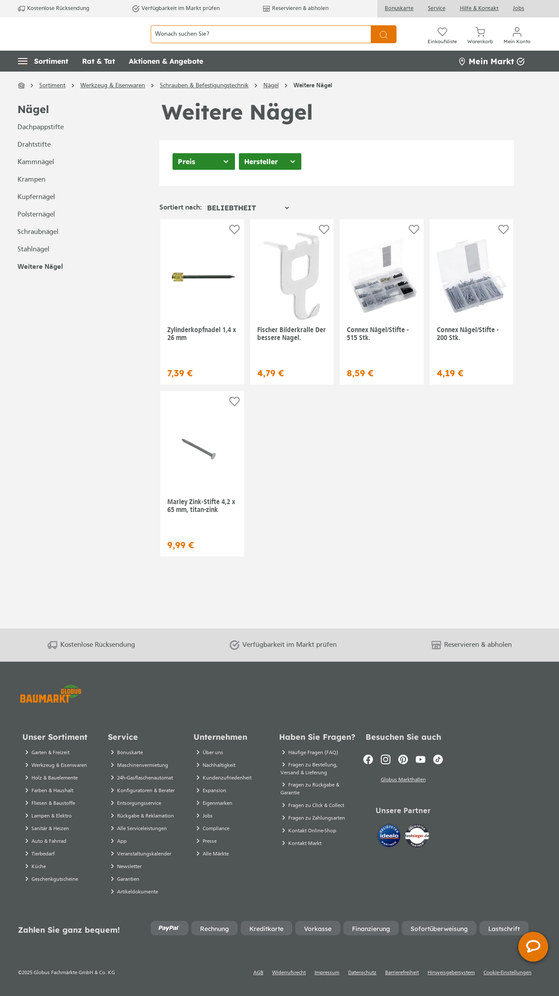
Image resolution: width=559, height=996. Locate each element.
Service (436, 8)
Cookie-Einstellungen (507, 972)
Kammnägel (35, 182)
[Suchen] (384, 44)
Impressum (326, 972)
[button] (43, 80)
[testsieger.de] (417, 837)
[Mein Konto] (517, 43)
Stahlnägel (33, 269)
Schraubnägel (38, 251)
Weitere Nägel (40, 286)
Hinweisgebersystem (451, 972)
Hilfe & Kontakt (479, 8)
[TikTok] (438, 759)
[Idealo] (390, 837)
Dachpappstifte (40, 147)
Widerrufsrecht (289, 972)
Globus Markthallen (403, 781)
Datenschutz (362, 972)
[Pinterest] (403, 759)
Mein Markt (491, 81)
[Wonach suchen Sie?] (261, 44)
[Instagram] (385, 759)
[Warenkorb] (480, 43)
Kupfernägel (36, 216)
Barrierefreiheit (402, 972)
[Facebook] (368, 759)
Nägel (33, 129)
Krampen (31, 199)
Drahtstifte (34, 164)
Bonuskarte (399, 8)
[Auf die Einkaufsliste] (234, 249)
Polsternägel (36, 234)
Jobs (518, 8)
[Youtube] (420, 759)
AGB (258, 972)
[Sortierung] (247, 227)
